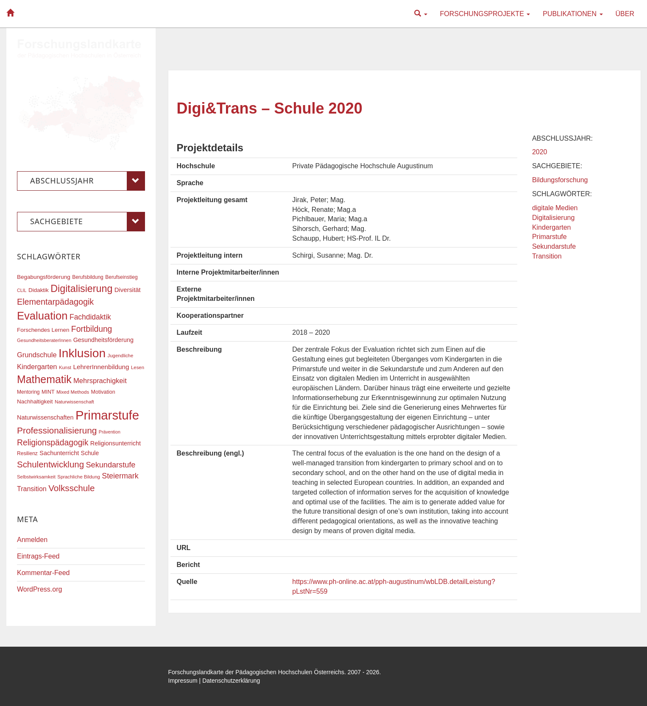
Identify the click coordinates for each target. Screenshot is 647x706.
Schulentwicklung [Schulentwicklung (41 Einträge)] (50, 464)
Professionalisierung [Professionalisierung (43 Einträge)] (57, 430)
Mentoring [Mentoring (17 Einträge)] (28, 392)
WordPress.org (39, 589)
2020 (539, 152)
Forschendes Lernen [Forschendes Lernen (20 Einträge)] (43, 330)
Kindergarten (551, 227)
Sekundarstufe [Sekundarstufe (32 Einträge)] (111, 465)
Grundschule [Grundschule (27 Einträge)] (37, 355)
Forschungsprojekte (485, 13)
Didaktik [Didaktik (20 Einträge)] (38, 290)
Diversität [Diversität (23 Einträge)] (127, 289)
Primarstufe (549, 236)
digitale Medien (555, 207)
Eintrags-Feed (38, 556)
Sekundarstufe (554, 246)
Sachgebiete (87, 221)
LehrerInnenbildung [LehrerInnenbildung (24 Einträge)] (101, 366)
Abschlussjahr (87, 181)
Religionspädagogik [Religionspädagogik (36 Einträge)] (52, 442)
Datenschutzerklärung (231, 680)
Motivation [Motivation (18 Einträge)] (103, 392)
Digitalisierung (553, 217)
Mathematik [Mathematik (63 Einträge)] (44, 379)
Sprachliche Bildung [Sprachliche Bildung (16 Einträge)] (78, 476)
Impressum (183, 680)
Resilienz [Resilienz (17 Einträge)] (27, 453)
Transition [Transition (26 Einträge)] (32, 488)
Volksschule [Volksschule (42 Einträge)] (71, 488)
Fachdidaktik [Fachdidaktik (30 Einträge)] (90, 317)
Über (625, 13)
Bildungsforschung (560, 179)
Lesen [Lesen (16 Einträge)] (137, 367)
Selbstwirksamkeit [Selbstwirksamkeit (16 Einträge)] (36, 476)
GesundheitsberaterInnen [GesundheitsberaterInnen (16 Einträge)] (44, 340)
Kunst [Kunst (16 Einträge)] (65, 367)
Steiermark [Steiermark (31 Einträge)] (120, 476)
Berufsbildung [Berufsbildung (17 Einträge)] (87, 277)
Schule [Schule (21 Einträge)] (90, 453)
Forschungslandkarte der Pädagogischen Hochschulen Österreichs (256, 672)
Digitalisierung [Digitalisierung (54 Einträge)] (81, 288)
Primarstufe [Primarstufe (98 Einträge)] (107, 415)
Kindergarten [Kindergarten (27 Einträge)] (37, 366)
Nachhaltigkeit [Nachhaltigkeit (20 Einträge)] (35, 401)
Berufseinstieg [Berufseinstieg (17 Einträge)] (121, 277)
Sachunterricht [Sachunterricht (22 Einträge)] (59, 453)
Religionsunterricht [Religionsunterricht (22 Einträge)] (115, 443)
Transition (547, 256)
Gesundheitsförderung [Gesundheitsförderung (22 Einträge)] (103, 339)
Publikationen (572, 13)
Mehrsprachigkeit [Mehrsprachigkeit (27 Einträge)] (100, 380)
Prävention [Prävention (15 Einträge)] (109, 431)
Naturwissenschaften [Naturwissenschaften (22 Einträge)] (45, 417)
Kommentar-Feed (43, 572)
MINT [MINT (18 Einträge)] (48, 392)
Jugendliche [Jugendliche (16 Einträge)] (121, 355)
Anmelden (32, 539)
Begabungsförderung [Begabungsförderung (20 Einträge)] (43, 277)
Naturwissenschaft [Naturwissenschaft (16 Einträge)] (74, 401)
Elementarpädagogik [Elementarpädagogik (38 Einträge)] (55, 301)
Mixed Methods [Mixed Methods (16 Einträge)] (72, 392)
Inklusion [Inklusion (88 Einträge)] (82, 353)
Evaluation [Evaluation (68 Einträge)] (42, 316)
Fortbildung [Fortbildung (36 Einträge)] (91, 329)
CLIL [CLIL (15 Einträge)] (22, 290)
